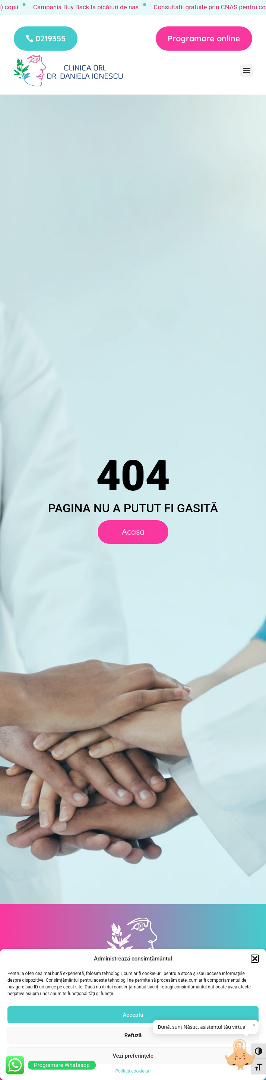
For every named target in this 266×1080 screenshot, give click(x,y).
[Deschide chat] (241, 1055)
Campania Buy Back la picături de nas (93, 7)
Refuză (133, 1035)
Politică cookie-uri (133, 1071)
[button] (255, 958)
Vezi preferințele (133, 1055)
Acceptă (133, 1014)
